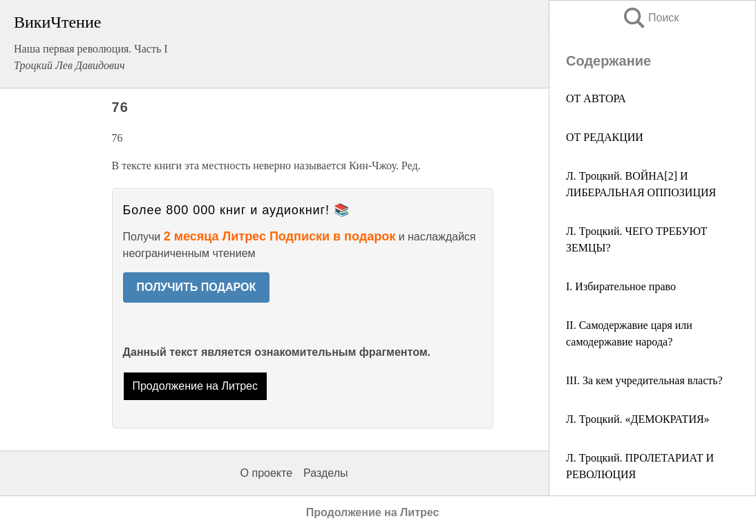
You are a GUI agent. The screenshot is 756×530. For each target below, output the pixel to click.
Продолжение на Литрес (195, 386)
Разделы (325, 473)
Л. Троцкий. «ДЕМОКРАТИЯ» (638, 419)
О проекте (266, 473)
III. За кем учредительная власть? (644, 380)
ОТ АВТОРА (596, 98)
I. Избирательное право (621, 286)
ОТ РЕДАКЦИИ (604, 137)
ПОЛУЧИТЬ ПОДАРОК (196, 287)
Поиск (650, 17)
